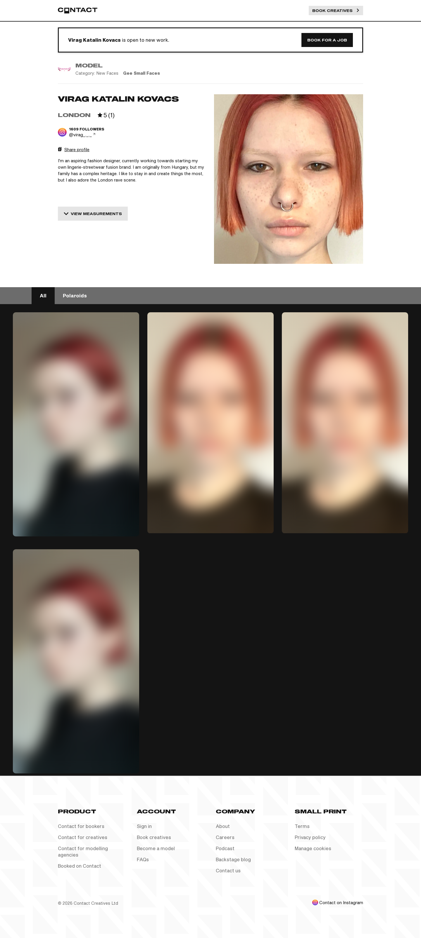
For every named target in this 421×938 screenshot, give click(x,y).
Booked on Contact (79, 866)
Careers (225, 837)
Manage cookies (313, 848)
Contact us (228, 870)
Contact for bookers (81, 826)
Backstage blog (233, 859)
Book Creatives (336, 10)
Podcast (225, 848)
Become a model (156, 848)
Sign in (144, 826)
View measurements (93, 213)
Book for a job (327, 40)
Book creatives (154, 837)
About (223, 826)
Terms (302, 826)
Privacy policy (310, 837)
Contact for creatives (82, 837)
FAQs (143, 859)
